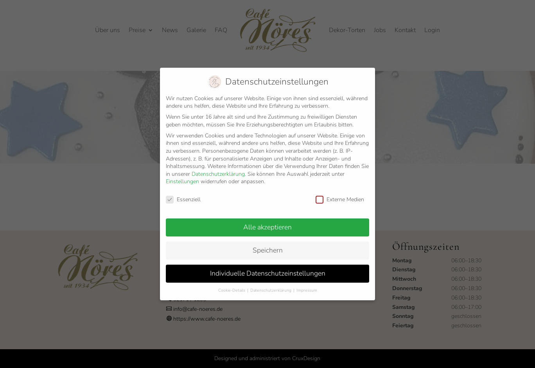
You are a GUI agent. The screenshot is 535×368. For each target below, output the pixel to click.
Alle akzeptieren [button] (267, 222)
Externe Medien (340, 194)
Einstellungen (182, 176)
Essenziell (183, 194)
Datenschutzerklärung (218, 169)
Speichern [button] (268, 245)
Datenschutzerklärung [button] (271, 286)
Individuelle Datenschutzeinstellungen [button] (267, 268)
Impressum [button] (306, 286)
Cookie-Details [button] (232, 286)
